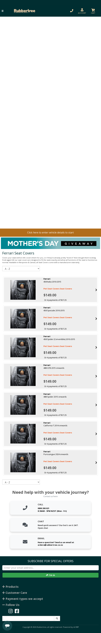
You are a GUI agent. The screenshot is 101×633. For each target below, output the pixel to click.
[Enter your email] (50, 567)
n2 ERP (76, 627)
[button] (2, 11)
